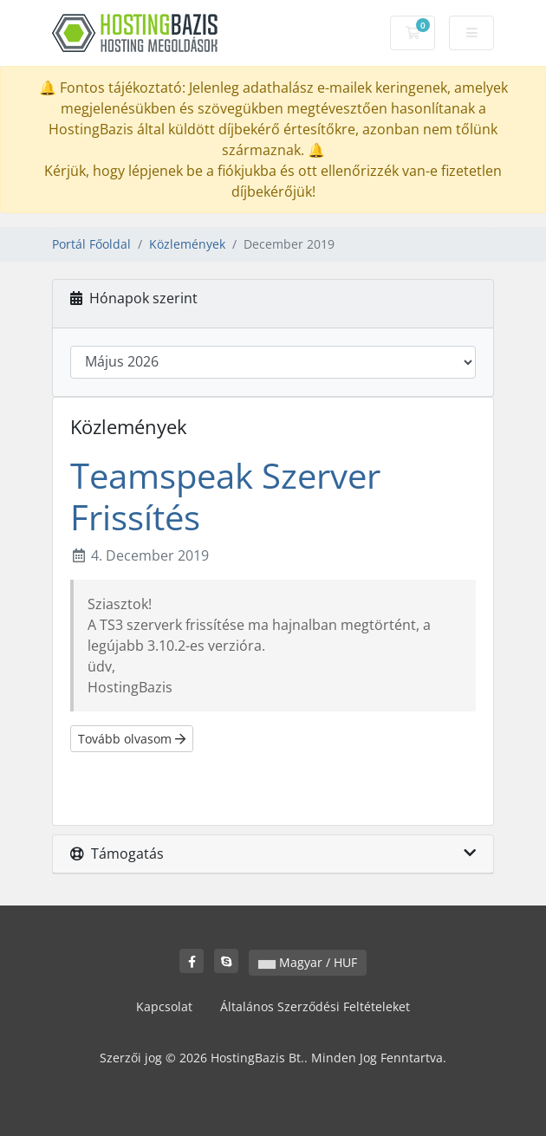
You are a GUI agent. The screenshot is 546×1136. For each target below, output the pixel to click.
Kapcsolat (164, 1006)
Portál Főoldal (91, 244)
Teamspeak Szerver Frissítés (225, 496)
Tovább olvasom (131, 738)
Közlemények (187, 244)
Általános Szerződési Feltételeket (315, 1006)
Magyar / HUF (307, 962)
